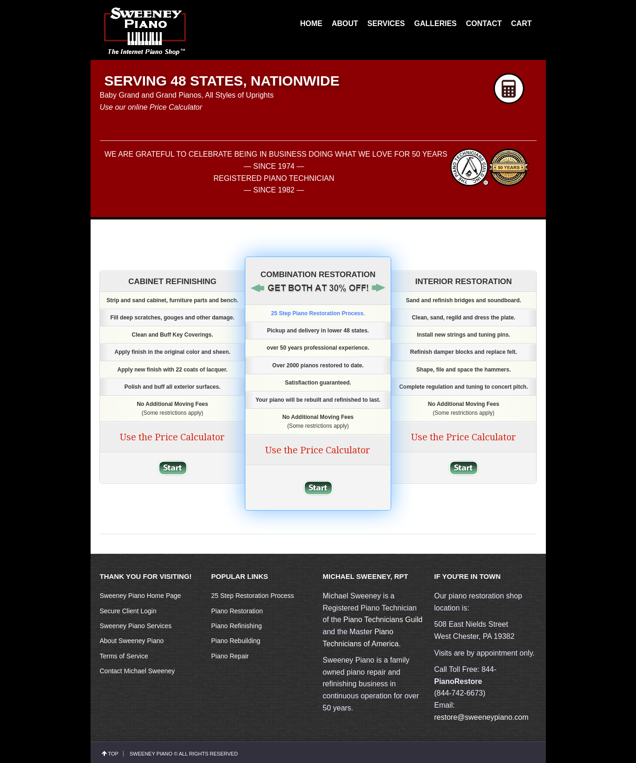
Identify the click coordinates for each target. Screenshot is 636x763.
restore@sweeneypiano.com (481, 717)
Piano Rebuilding (236, 640)
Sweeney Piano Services (136, 626)
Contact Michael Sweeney (137, 671)
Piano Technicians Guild (382, 620)
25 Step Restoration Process (252, 595)
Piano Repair (230, 656)
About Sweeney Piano (132, 640)
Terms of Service (124, 656)
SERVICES (386, 23)
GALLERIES (435, 23)
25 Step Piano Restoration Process (317, 313)
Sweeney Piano (151, 753)
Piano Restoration (237, 611)
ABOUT (345, 23)
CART (521, 23)
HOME (311, 23)
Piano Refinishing (236, 626)
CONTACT (484, 23)
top (113, 753)
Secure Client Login (128, 611)
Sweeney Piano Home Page (140, 595)
